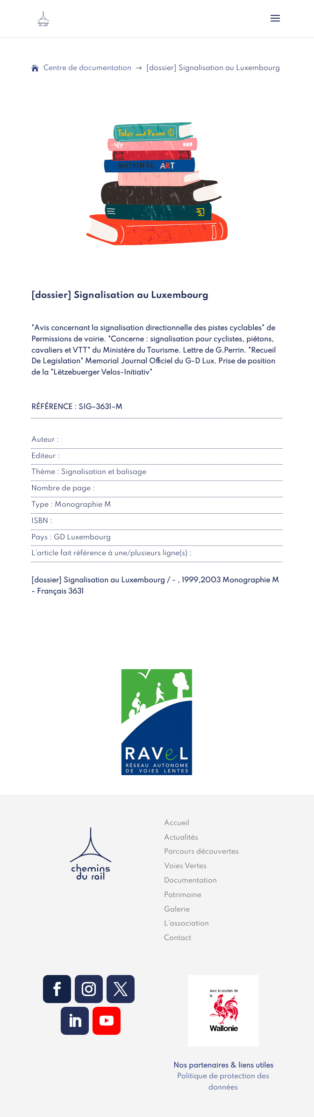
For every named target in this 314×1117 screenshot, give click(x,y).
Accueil (176, 823)
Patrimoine (182, 895)
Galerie (177, 909)
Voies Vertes (185, 866)
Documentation (190, 880)
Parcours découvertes (201, 851)
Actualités (181, 837)
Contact (177, 938)
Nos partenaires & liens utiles (223, 1065)
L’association (186, 923)
